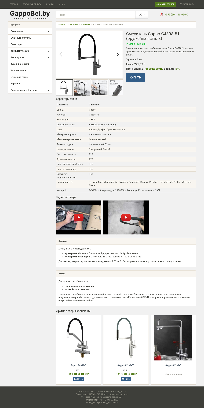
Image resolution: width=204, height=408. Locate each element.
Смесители (30, 31)
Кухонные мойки (20, 64)
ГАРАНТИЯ (50, 4)
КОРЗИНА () (187, 4)
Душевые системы (21, 38)
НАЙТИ (141, 15)
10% (177, 68)
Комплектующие (30, 51)
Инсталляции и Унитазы (30, 90)
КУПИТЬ (135, 77)
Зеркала (15, 83)
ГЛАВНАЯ (14, 4)
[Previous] (61, 54)
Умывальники (18, 70)
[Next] (117, 54)
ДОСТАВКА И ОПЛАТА (31, 4)
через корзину (153, 68)
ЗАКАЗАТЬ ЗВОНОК (165, 4)
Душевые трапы (20, 77)
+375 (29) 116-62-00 (176, 14)
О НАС (62, 4)
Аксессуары (30, 57)
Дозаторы (16, 44)
